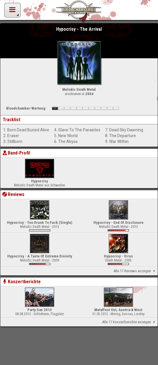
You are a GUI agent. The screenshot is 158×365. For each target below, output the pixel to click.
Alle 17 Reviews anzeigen (135, 271)
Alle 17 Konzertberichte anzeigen (129, 322)
